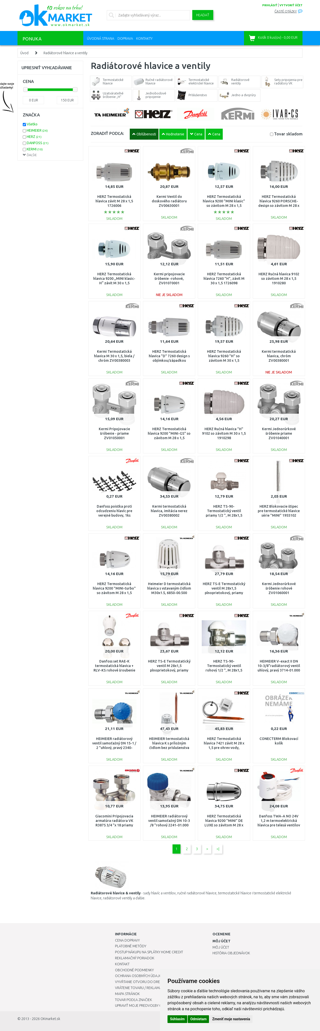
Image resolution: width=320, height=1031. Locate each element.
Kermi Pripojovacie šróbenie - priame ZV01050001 (114, 433)
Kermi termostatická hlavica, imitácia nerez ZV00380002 (169, 510)
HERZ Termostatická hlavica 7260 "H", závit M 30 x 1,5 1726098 (224, 278)
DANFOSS (37, 143)
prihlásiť (269, 5)
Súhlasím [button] (177, 1019)
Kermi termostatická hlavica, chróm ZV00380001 (279, 355)
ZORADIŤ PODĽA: (107, 133)
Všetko (32, 124)
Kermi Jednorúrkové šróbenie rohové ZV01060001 (279, 588)
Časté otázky (285, 11)
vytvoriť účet (291, 5)
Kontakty (144, 38)
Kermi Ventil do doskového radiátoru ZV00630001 (169, 201)
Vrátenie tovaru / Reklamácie (141, 988)
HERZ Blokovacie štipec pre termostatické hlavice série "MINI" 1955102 (279, 510)
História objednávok (231, 953)
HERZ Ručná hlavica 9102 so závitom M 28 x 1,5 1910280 (278, 278)
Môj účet (220, 947)
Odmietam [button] (198, 1019)
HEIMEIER (37, 130)
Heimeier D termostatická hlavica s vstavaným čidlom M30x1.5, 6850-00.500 (169, 588)
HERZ (34, 137)
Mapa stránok (127, 994)
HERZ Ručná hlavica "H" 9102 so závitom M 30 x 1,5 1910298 (224, 433)
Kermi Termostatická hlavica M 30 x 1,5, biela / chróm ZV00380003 (114, 355)
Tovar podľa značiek (133, 1000)
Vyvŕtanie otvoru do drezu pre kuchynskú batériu (159, 982)
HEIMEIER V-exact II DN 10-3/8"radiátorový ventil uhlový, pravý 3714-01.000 (279, 665)
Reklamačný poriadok (134, 958)
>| (217, 849)
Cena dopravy (127, 940)
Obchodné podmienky (134, 970)
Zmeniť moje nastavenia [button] (231, 1019)
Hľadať (202, 15)
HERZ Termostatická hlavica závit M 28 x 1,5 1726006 (114, 201)
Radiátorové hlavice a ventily (66, 53)
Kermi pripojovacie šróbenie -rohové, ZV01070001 (169, 278)
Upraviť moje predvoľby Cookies (144, 1006)
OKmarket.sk (50, 1019)
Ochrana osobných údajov (139, 976)
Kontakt (122, 964)
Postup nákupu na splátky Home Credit (149, 952)
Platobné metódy (130, 946)
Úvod (24, 53)
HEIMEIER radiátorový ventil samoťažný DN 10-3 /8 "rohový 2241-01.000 (169, 820)
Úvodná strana (100, 38)
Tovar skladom (288, 133)
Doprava (125, 38)
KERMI (35, 149)
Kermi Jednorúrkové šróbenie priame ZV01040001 (279, 433)
